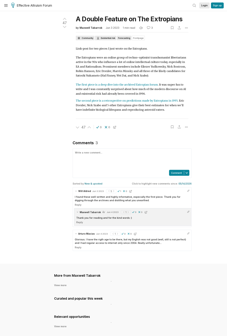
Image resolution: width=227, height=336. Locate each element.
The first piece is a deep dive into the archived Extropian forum (117, 84)
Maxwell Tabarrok (91, 27)
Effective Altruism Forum (31, 5)
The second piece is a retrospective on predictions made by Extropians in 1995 (127, 100)
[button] (99, 127)
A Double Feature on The (129, 19)
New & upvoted (93, 183)
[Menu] (6, 5)
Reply (78, 204)
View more (60, 285)
